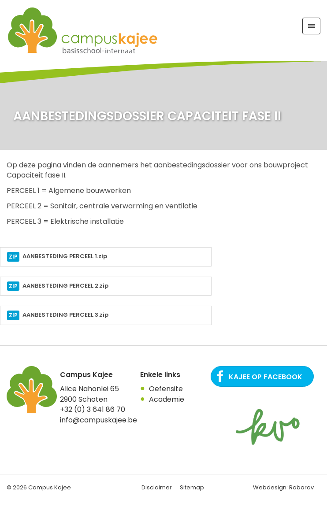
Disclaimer (156, 487)
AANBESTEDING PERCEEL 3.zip (57, 315)
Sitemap (192, 487)
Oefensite (166, 389)
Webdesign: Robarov (283, 487)
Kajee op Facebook (265, 377)
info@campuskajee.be (98, 420)
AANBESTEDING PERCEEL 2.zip (57, 286)
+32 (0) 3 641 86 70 (92, 409)
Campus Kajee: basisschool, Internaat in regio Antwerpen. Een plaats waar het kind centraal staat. (83, 31)
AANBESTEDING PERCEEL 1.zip (57, 257)
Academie (166, 399)
